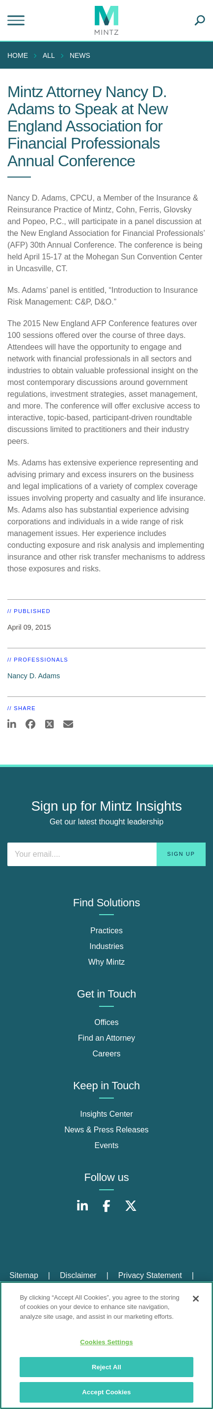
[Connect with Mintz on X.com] (130, 1211)
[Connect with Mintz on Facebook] (106, 1211)
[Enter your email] (106, 854)
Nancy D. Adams (33, 676)
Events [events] (107, 1145)
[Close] (196, 1298)
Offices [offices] (106, 1022)
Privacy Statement (150, 1275)
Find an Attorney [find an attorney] (106, 1038)
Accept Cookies (106, 1392)
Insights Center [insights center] (106, 1114)
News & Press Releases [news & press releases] (106, 1130)
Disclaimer (78, 1275)
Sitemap (23, 1275)
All (49, 55)
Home (17, 55)
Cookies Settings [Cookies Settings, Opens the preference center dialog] (106, 1342)
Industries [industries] (106, 946)
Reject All (106, 1367)
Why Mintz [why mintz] (106, 962)
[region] (106, 1345)
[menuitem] (20, 55)
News (80, 55)
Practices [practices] (106, 930)
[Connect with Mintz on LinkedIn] (82, 1211)
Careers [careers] (107, 1054)
